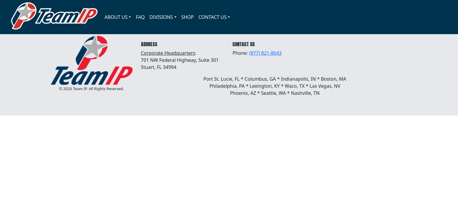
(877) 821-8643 (265, 53)
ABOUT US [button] (116, 17)
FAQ (140, 17)
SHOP (187, 17)
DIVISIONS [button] (161, 17)
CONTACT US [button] (213, 17)
